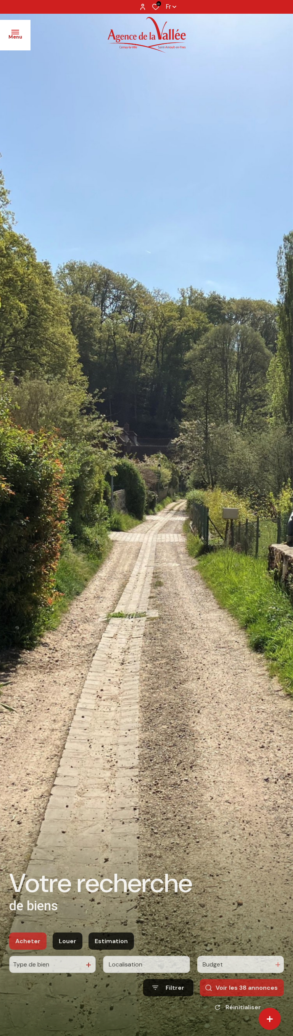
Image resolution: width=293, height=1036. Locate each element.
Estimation (111, 950)
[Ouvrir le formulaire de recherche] (168, 996)
